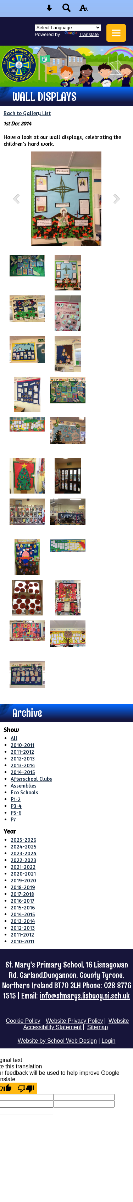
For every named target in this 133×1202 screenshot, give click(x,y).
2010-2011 (22, 745)
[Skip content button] (49, 10)
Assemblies (24, 785)
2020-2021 (23, 873)
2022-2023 (23, 860)
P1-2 (16, 799)
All (14, 738)
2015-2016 (23, 907)
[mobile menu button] (116, 33)
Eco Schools (24, 792)
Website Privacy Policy (74, 1021)
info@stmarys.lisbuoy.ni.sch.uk (85, 996)
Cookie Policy (23, 1021)
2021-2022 (23, 866)
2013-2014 (23, 765)
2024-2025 (24, 846)
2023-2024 (24, 853)
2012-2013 (23, 758)
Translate (82, 34)
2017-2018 (22, 894)
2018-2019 (23, 887)
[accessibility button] (84, 10)
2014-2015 (23, 772)
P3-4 (16, 806)
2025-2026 (23, 839)
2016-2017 (22, 900)
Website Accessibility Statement (76, 1024)
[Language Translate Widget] (68, 27)
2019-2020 (23, 880)
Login (108, 1041)
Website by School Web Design (57, 1041)
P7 (13, 819)
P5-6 (16, 812)
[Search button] (66, 10)
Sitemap (97, 1027)
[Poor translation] (26, 1088)
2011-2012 (22, 751)
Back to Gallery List (27, 113)
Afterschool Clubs (31, 778)
